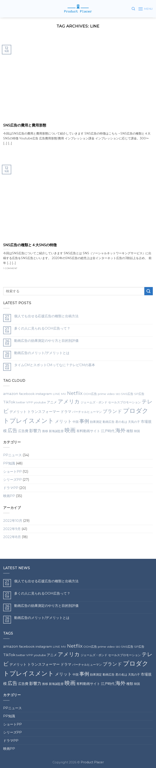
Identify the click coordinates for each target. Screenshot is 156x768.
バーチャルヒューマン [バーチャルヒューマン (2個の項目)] (87, 412)
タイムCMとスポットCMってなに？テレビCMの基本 (54, 365)
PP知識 (9, 463)
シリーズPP (12, 480)
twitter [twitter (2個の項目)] (20, 402)
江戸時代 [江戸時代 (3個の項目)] (108, 431)
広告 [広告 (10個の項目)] (12, 430)
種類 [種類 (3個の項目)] (129, 431)
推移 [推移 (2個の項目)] (45, 431)
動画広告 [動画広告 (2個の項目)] (109, 421)
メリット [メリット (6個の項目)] (63, 421)
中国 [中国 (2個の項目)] (76, 421)
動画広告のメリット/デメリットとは (41, 353)
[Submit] (148, 291)
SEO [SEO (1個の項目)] (118, 394)
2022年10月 (12, 521)
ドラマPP (10, 488)
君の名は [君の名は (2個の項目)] (121, 421)
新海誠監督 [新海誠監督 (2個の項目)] (56, 431)
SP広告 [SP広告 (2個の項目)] (139, 394)
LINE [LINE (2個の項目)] (56, 394)
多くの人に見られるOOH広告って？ (42, 328)
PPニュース (12, 455)
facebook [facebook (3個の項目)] (27, 394)
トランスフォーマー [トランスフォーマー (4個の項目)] (43, 411)
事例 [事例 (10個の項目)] (84, 421)
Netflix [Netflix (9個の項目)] (75, 393)
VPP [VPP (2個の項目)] (29, 402)
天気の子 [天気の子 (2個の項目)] (134, 421)
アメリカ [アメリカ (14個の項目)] (69, 401)
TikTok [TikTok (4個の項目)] (9, 402)
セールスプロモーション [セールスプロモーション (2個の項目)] (124, 402)
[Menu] (145, 9)
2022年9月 (12, 529)
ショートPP (12, 472)
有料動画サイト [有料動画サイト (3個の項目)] (88, 431)
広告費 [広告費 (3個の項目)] (23, 431)
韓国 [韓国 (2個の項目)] (137, 431)
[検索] (133, 9)
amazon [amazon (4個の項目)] (10, 393)
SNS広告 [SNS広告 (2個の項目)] (127, 394)
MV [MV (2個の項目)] (63, 394)
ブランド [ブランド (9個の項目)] (112, 411)
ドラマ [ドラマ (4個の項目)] (66, 411)
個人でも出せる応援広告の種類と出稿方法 (46, 316)
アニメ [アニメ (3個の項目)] (52, 402)
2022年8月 (12, 537)
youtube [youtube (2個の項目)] (40, 402)
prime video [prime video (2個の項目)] (106, 394)
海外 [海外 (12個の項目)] (120, 430)
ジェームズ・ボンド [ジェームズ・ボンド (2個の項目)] (94, 402)
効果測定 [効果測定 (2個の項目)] (96, 421)
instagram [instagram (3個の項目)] (44, 394)
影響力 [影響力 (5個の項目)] (35, 430)
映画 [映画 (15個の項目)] (70, 430)
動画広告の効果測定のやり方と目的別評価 (46, 341)
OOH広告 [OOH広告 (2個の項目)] (90, 394)
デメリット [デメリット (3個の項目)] (18, 412)
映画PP (9, 496)
